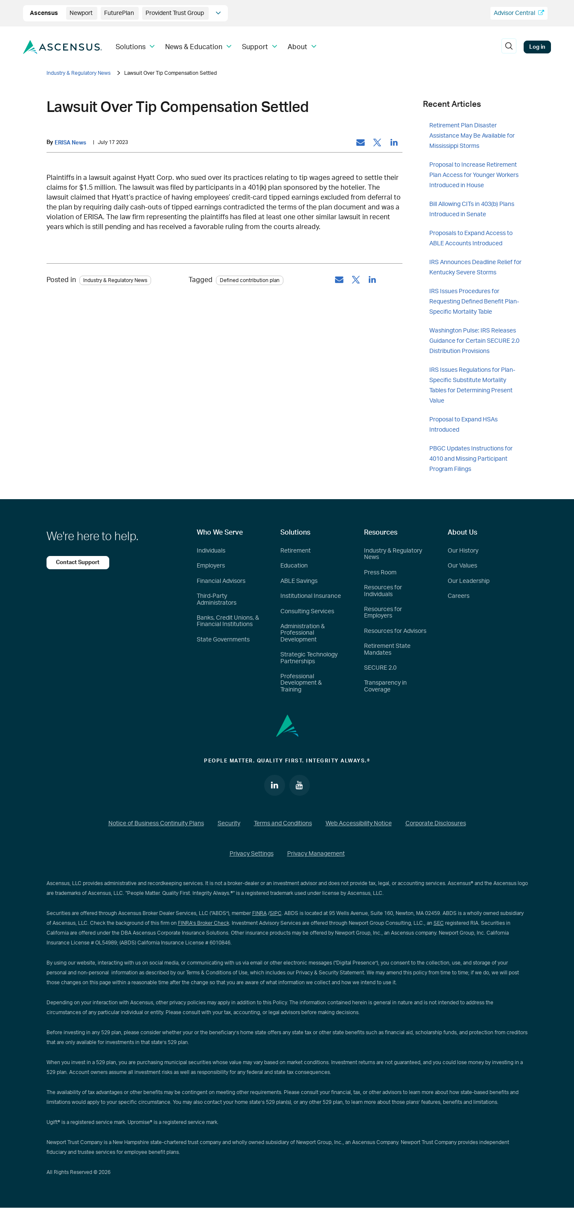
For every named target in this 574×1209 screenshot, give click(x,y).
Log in (537, 47)
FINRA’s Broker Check (203, 923)
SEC (439, 923)
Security (229, 824)
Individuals (211, 551)
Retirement (295, 551)
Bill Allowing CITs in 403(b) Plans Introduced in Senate (471, 209)
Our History (463, 551)
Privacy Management (316, 855)
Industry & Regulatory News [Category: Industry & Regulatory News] (115, 280)
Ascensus (44, 13)
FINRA (259, 913)
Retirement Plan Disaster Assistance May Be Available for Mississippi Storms (472, 136)
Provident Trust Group (175, 13)
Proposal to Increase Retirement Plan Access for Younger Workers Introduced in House (474, 175)
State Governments (223, 640)
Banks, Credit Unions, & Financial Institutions (228, 621)
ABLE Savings (299, 581)
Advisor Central (519, 13)
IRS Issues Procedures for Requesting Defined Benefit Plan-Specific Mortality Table (474, 301)
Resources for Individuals (383, 591)
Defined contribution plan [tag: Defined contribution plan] (250, 280)
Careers (458, 596)
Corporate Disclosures (435, 824)
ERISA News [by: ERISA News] (70, 142)
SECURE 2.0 (380, 668)
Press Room (380, 573)
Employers (211, 566)
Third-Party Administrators (216, 599)
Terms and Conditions (283, 824)
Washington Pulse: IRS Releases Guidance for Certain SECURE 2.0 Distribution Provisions (474, 341)
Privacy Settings (252, 855)
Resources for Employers (383, 612)
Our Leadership (469, 581)
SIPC (276, 913)
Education (294, 566)
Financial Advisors (221, 581)
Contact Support (78, 562)
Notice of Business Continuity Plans (156, 824)
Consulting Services (307, 612)
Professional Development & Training (301, 683)
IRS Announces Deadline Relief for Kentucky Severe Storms (475, 267)
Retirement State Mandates (387, 649)
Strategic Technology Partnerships (309, 658)
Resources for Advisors (395, 631)
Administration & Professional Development (302, 633)
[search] (508, 47)
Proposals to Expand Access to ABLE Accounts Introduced (471, 238)
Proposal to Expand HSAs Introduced (463, 425)
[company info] (218, 13)
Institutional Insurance (310, 596)
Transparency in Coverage (385, 686)
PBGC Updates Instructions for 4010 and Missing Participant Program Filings (471, 459)
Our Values (462, 566)
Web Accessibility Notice (359, 824)
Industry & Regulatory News (79, 73)
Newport (82, 13)
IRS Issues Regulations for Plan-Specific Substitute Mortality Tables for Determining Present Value (472, 385)
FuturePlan (119, 13)
